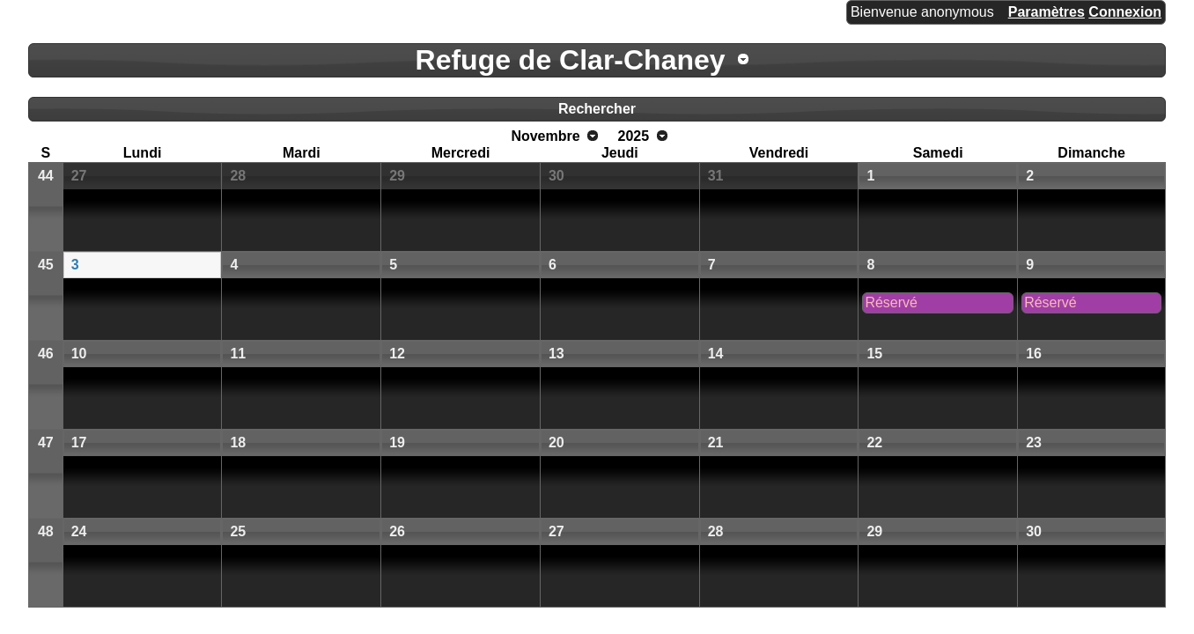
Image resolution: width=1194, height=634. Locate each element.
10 (79, 353)
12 (397, 353)
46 (46, 353)
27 (79, 175)
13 (556, 353)
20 (556, 442)
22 (874, 442)
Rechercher (597, 108)
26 (397, 531)
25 (238, 531)
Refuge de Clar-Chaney (571, 60)
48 (46, 531)
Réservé (891, 302)
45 (46, 264)
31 (716, 175)
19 (397, 442)
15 (874, 353)
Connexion (1124, 11)
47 (46, 442)
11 (238, 353)
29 (397, 175)
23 (1034, 442)
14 (716, 353)
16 (1034, 353)
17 (79, 442)
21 (716, 442)
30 (556, 175)
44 (46, 175)
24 (79, 531)
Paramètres (1046, 11)
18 (238, 442)
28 (238, 175)
